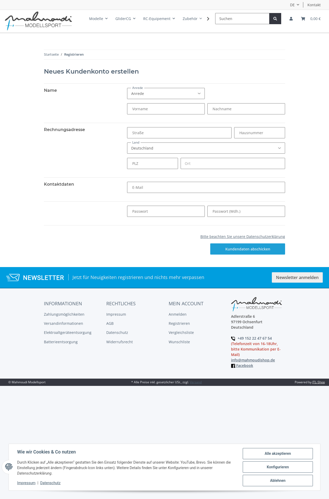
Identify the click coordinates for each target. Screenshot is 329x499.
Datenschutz (117, 332)
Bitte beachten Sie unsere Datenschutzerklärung (242, 236)
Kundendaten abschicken (247, 249)
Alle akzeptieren (278, 453)
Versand (196, 382)
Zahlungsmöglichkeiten (64, 314)
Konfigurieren (278, 467)
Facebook (242, 365)
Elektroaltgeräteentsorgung (67, 332)
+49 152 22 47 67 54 (251, 338)
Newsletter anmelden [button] (297, 277)
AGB (110, 323)
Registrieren (179, 323)
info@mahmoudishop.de (253, 360)
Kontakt (314, 4)
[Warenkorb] (311, 19)
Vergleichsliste (181, 332)
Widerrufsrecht (119, 341)
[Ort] (233, 163)
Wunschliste (179, 341)
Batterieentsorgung (61, 341)
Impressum (116, 314)
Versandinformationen (63, 323)
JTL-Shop (318, 382)
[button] (291, 19)
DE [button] (292, 4)
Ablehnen (277, 480)
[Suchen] (242, 18)
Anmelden (178, 314)
